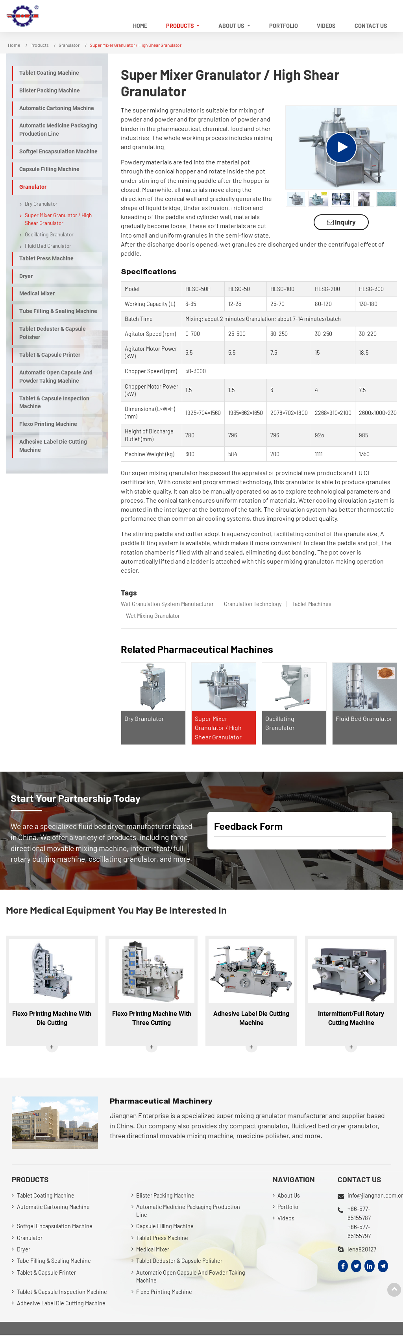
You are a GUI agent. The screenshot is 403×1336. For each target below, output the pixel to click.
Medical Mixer (37, 293)
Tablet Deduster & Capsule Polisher (52, 333)
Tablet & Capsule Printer (49, 355)
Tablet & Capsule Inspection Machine (54, 402)
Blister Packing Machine (49, 90)
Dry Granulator (144, 718)
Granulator (69, 45)
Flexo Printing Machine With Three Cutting (151, 1018)
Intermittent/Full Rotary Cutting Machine (351, 1018)
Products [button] (180, 25)
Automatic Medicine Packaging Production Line (58, 129)
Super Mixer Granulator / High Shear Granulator (218, 727)
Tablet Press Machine (46, 258)
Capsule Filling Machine (49, 169)
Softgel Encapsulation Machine (58, 151)
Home (140, 25)
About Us (288, 1195)
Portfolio (283, 25)
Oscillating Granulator (49, 234)
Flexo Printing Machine (48, 424)
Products (39, 45)
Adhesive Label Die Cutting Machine (53, 446)
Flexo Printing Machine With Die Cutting (51, 1018)
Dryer (26, 276)
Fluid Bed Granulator (364, 718)
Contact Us (371, 25)
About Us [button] (232, 25)
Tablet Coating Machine (49, 73)
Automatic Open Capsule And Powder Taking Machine (55, 376)
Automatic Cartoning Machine (56, 108)
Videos (326, 25)
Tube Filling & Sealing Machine (58, 311)
